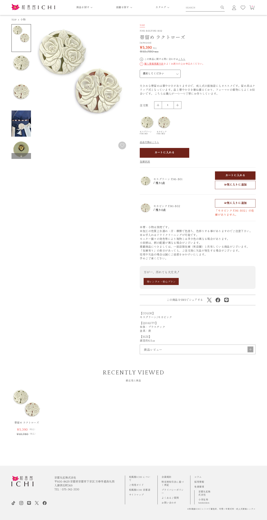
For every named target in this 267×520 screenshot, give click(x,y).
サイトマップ (136, 495)
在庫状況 (145, 161)
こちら (181, 59)
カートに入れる (165, 152)
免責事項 (199, 487)
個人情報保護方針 (154, 64)
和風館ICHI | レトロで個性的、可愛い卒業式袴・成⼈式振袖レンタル (222, 509)
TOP (14, 19)
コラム (198, 477)
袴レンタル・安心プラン (161, 281)
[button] (21, 156)
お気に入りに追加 (235, 184)
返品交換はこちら (149, 142)
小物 (23, 19)
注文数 (144, 105)
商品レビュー (198, 360)
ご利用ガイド (136, 485)
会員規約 (166, 477)
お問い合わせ (169, 503)
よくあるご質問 (170, 498)
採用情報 (199, 482)
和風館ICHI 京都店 (139, 490)
